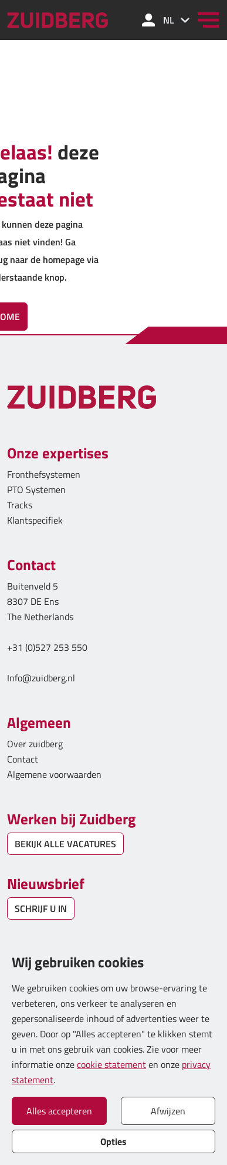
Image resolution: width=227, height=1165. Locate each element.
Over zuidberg (35, 744)
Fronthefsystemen (43, 474)
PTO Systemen (36, 489)
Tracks (19, 505)
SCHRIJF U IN (41, 908)
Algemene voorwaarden (54, 774)
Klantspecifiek (35, 520)
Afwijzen (168, 1111)
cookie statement (111, 1064)
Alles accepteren (59, 1111)
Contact (22, 759)
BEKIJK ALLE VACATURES (65, 844)
